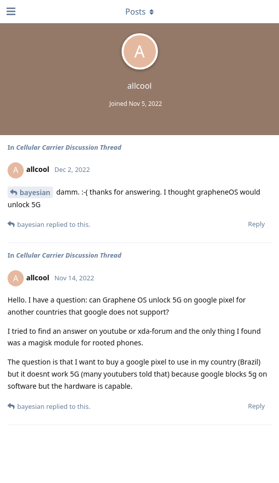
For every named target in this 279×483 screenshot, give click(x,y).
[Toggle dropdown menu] (139, 11)
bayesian (35, 192)
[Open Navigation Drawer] (10, 11)
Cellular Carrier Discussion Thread (69, 147)
